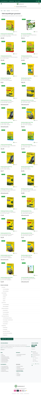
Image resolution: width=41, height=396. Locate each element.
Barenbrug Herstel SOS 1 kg (6, 233)
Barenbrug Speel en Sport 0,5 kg (6, 277)
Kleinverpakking (5, 291)
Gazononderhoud (4, 361)
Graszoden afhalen (4, 359)
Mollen (4, 300)
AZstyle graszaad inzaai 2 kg (6, 55)
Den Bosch (18, 367)
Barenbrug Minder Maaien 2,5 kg (6, 122)
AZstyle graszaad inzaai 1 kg (26, 55)
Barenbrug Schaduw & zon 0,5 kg (7, 211)
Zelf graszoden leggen (5, 356)
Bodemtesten (5, 310)
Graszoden (3, 355)
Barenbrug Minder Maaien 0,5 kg (27, 166)
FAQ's (18, 393)
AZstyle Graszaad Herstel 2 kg (6, 144)
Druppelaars (5, 335)
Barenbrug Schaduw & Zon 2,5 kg (27, 100)
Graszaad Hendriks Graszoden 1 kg (27, 277)
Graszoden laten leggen (5, 358)
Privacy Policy (19, 355)
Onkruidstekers (5, 321)
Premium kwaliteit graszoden (21, 6)
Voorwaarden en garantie (21, 354)
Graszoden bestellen (4, 360)
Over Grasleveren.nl (4, 1)
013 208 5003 (34, 346)
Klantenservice (11, 1)
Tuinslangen (5, 329)
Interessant (14, 393)
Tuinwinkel (18, 375)
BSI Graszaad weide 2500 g (26, 33)
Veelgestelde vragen (5, 367)
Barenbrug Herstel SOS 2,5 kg (6, 100)
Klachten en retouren (4, 371)
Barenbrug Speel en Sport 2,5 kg (27, 122)
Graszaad (8, 10)
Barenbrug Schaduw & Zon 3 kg (6, 188)
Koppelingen (5, 327)
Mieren (4, 298)
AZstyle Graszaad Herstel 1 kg (26, 144)
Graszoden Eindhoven (20, 368)
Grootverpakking (6, 289)
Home (1, 10)
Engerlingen (5, 294)
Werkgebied (18, 364)
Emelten (4, 296)
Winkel (5, 10)
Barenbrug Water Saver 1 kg (6, 78)
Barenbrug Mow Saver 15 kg (26, 78)
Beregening (4, 325)
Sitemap (22, 393)
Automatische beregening (7, 333)
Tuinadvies (18, 374)
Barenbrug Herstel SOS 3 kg (26, 211)
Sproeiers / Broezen (6, 331)
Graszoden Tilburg (20, 366)
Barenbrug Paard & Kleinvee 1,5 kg (7, 33)
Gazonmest (4, 302)
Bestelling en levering (5, 368)
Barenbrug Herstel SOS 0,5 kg (26, 233)
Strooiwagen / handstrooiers (8, 319)
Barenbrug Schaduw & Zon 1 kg (27, 188)
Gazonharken (5, 323)
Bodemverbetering (5, 308)
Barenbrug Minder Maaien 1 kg (6, 166)
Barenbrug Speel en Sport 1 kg (26, 255)
